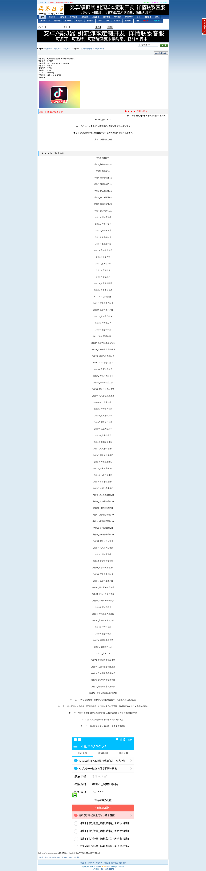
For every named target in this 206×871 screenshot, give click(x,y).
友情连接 (107, 863)
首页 (42, 17)
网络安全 (79, 21)
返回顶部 (122, 863)
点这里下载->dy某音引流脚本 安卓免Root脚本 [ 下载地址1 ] (60, 857)
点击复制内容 (161, 53)
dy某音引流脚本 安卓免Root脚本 (92, 49)
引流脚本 (57, 49)
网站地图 (114, 863)
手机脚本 (66, 49)
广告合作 (83, 863)
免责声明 (99, 863)
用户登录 (103, 27)
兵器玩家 (43, 2)
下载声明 (91, 863)
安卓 (138, 17)
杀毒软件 (52, 17)
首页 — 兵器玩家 (50, 10)
